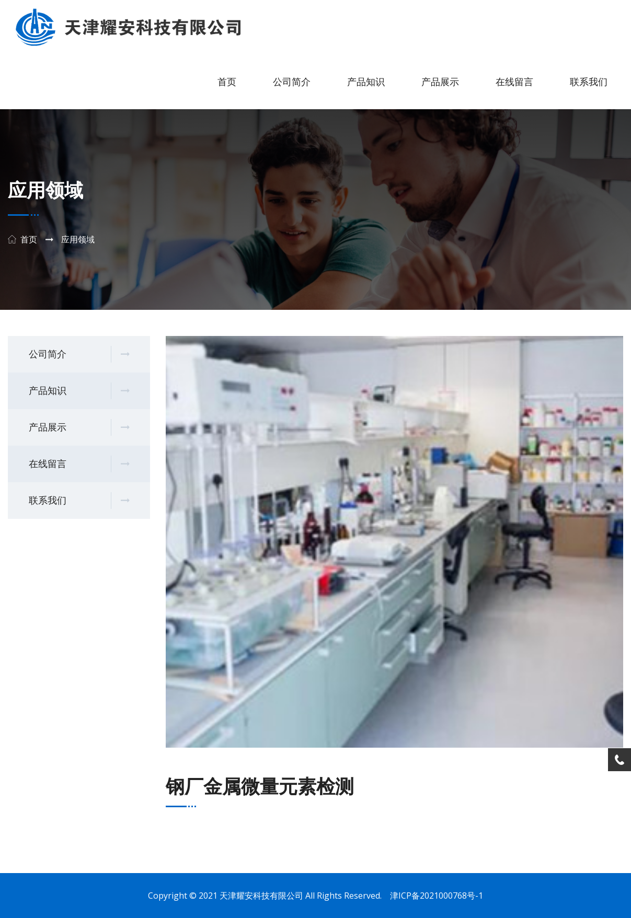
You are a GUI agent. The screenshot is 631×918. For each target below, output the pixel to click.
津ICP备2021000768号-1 (436, 895)
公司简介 (292, 82)
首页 (226, 82)
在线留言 (514, 82)
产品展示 (440, 82)
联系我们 (588, 82)
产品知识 (366, 82)
